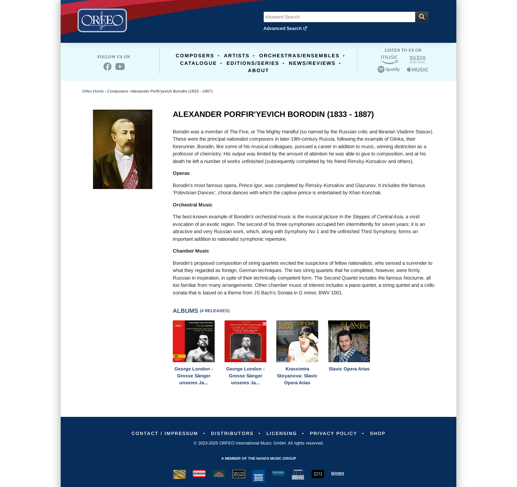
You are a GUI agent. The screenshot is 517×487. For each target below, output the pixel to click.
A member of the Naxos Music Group (258, 458)
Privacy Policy (333, 433)
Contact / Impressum (165, 433)
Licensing (281, 433)
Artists (237, 55)
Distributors (232, 433)
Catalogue (198, 63)
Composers (195, 55)
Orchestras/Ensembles (299, 55)
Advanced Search (285, 28)
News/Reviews (312, 63)
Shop (377, 433)
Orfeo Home (93, 91)
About (258, 70)
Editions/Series (253, 63)
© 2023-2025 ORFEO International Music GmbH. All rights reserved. (259, 443)
